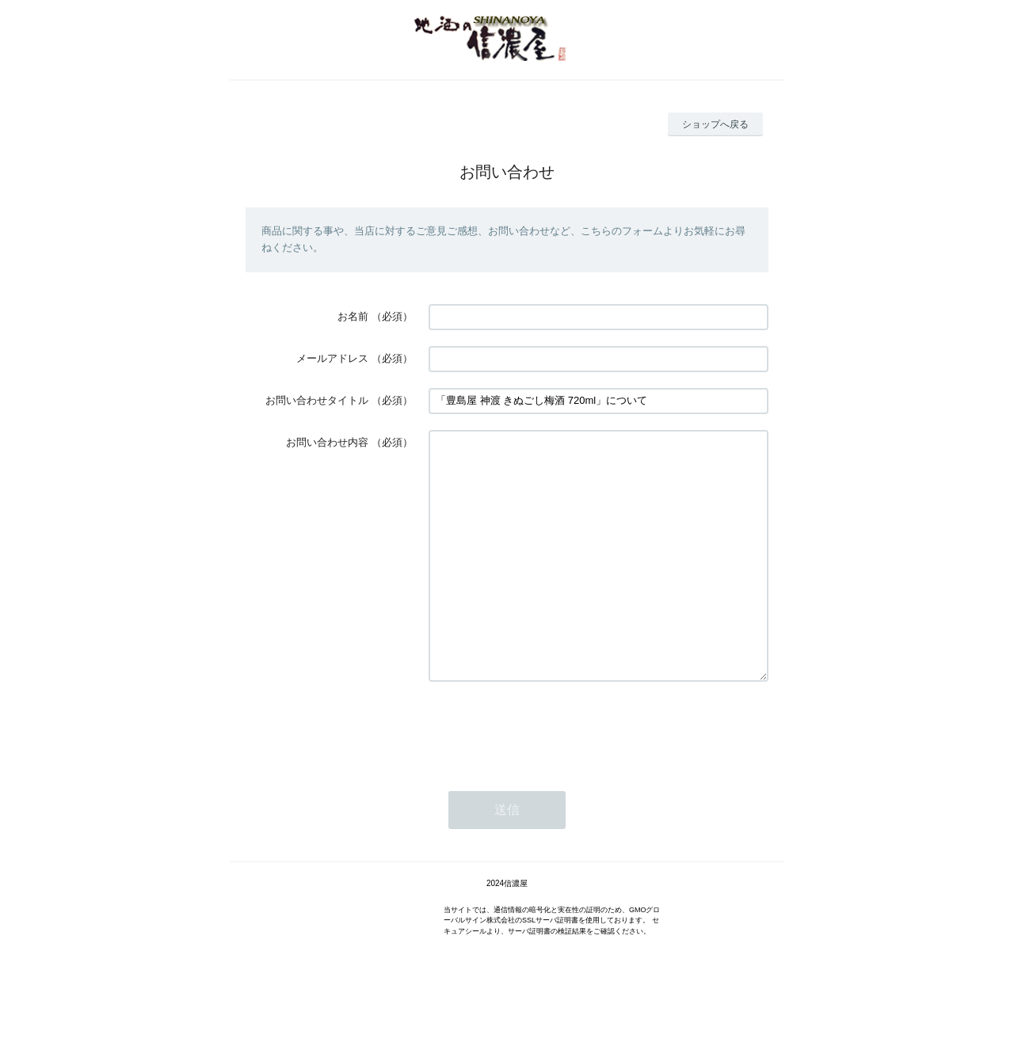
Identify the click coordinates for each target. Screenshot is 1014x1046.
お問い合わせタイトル (316, 400)
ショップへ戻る (715, 124)
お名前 (352, 316)
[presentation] (549, 776)
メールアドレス (332, 358)
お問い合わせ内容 (327, 442)
